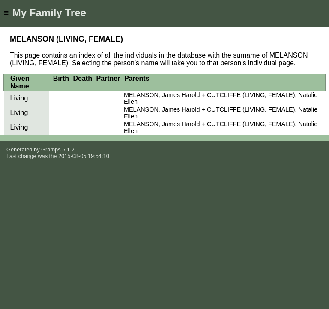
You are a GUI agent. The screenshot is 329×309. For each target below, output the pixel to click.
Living (19, 98)
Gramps (51, 149)
